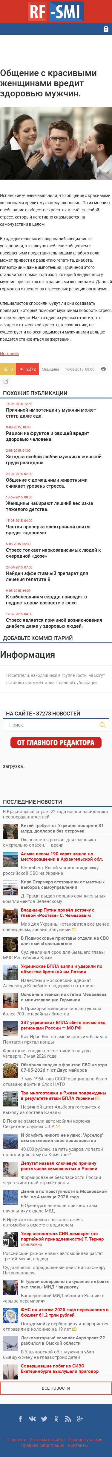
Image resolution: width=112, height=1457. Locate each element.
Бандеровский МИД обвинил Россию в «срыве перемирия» (54, 1298)
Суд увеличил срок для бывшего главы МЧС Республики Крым (54, 954)
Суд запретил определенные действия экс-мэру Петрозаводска (54, 1270)
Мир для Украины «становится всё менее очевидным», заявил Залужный (56, 926)
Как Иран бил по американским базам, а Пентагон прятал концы (55, 1039)
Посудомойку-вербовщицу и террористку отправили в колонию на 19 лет (55, 1326)
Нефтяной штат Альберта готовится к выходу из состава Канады (51, 1109)
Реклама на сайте (47, 1439)
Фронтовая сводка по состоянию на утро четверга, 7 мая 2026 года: (47, 1053)
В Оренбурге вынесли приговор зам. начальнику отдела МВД (50, 1208)
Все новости (56, 1388)
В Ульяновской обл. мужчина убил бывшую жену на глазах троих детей (48, 1354)
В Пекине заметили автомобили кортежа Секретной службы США (46, 1123)
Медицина (50, 369)
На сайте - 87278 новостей (43, 713)
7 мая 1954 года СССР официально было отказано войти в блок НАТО (55, 1081)
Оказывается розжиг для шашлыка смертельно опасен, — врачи (49, 842)
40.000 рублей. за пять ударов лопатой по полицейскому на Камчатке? (53, 1151)
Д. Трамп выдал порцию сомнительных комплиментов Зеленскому (54, 898)
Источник (9, 353)
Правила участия (85, 1439)
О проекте (16, 1439)
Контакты (78, 1445)
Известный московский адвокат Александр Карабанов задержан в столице (49, 982)
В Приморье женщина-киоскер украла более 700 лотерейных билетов (52, 1011)
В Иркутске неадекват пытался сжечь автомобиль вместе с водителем (43, 1222)
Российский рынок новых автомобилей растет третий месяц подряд (53, 1255)
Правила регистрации (42, 1445)
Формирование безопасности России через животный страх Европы (52, 1179)
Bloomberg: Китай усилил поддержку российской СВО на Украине (51, 870)
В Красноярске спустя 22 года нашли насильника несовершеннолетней (55, 814)
